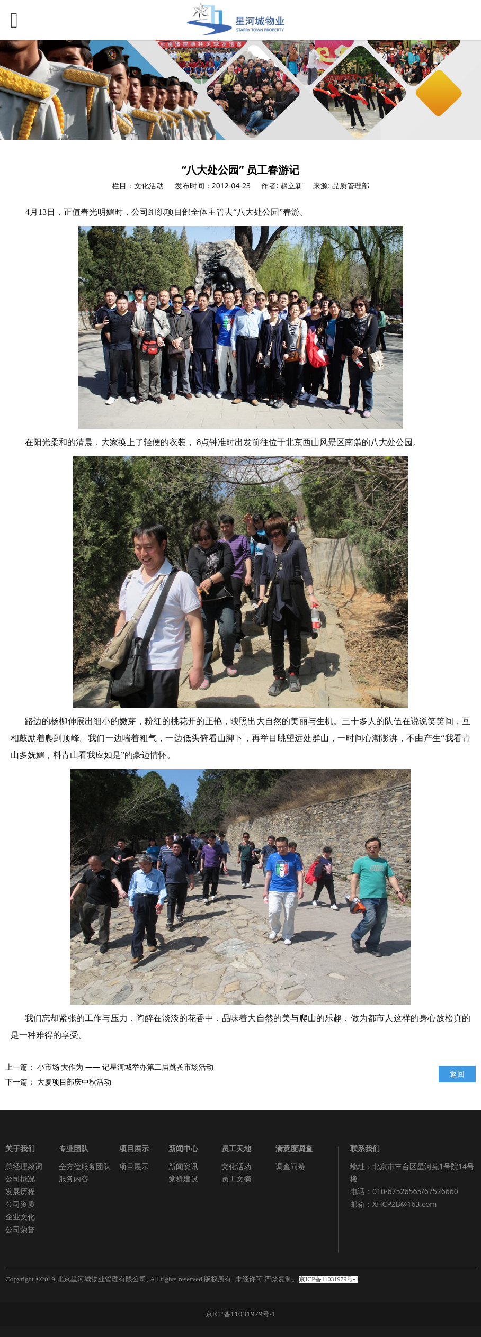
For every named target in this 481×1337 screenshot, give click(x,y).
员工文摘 (236, 1178)
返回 (457, 1074)
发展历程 (20, 1191)
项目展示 (134, 1166)
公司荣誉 (20, 1229)
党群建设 (183, 1178)
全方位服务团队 (85, 1166)
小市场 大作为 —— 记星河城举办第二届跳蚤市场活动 (125, 1067)
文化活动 (236, 1166)
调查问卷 (290, 1166)
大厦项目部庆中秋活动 (74, 1082)
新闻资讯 (183, 1166)
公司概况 (20, 1178)
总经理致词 (23, 1166)
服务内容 (73, 1178)
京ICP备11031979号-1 (241, 1313)
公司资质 (20, 1204)
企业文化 (20, 1217)
